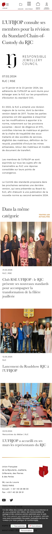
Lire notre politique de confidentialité (23, 520)
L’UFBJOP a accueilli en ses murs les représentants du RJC (24, 442)
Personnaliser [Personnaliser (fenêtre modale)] (26, 531)
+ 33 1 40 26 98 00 (20, 489)
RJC (4, 360)
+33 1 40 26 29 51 (15, 492)
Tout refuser (35, 526)
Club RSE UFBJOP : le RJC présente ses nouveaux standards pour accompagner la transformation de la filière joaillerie (25, 288)
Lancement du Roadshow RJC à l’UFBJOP (25, 368)
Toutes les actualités (44, 216)
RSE (12, 81)
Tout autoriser (18, 526)
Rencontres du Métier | (13, 434)
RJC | (6, 81)
